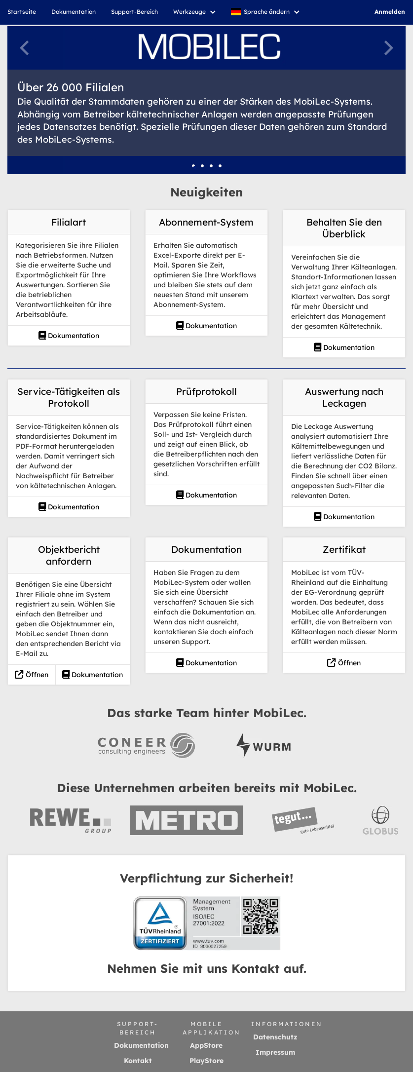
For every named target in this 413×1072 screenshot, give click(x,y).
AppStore (206, 1045)
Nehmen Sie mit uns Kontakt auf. (206, 968)
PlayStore (206, 1060)
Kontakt (138, 1060)
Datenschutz (275, 1037)
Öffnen (31, 674)
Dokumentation (68, 335)
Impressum (275, 1052)
